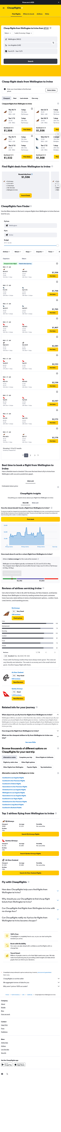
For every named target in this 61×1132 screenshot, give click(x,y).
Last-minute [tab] (24, 98)
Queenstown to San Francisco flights (14, 787)
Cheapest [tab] (6, 98)
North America (15, 998)
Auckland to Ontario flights (11, 784)
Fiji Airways (16, 609)
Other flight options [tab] (28, 763)
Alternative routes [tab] (9, 758)
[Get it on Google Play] (7, 1068)
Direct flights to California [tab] (44, 758)
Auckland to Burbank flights (12, 808)
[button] (58, 2)
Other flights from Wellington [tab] (13, 768)
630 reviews (16, 679)
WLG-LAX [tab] (30, 481)
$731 (46, 28)
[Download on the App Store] (19, 1068)
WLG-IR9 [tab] (26, 503)
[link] (25, 195)
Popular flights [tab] (32, 768)
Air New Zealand (17, 673)
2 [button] (30, 455)
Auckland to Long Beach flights (13, 805)
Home (7, 998)
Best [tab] (14, 98)
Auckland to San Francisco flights (13, 781)
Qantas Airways (17, 689)
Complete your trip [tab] (25, 758)
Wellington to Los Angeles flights (13, 793)
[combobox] (8, 33)
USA (23, 998)
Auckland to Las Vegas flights (12, 799)
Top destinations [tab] (46, 768)
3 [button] (34, 455)
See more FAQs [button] (30, 743)
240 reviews (16, 615)
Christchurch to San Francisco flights (14, 802)
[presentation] (50, 28)
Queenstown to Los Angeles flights (14, 796)
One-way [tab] (35, 98)
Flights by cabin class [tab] (10, 763)
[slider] (57, 245)
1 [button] (26, 455)
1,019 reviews (16, 696)
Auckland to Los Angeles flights (13, 778)
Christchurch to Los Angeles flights (14, 790)
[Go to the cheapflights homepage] (15, 8)
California (29, 998)
